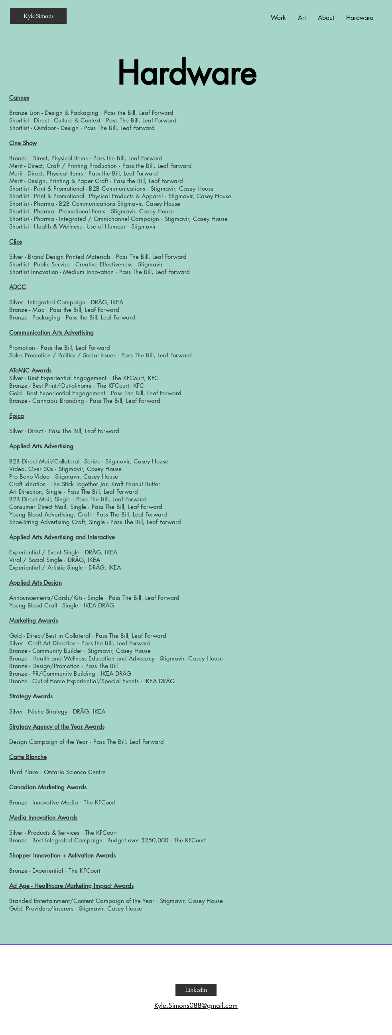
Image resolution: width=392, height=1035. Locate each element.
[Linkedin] (196, 990)
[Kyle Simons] (38, 16)
